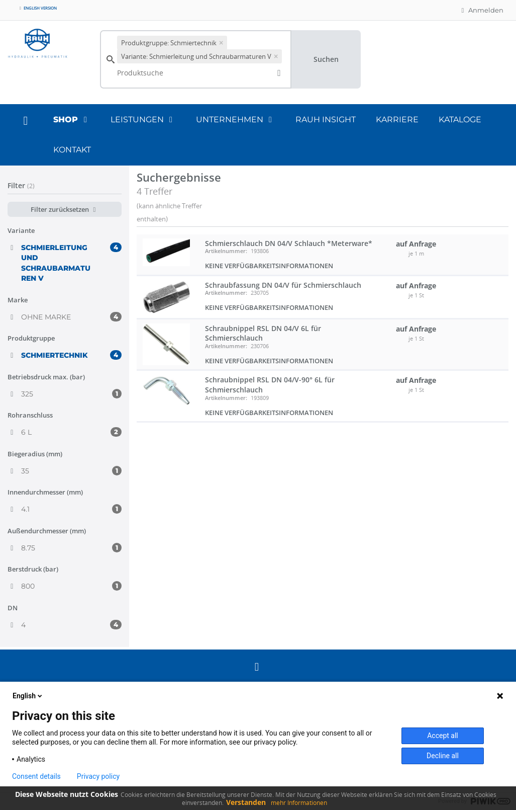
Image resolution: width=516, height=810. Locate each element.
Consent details (36, 776)
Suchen (326, 59)
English (28, 696)
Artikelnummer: (226, 251)
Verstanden (246, 802)
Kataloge (460, 119)
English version (37, 8)
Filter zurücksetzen (64, 209)
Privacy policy (98, 776)
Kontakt (72, 149)
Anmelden (481, 10)
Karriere (397, 119)
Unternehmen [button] (235, 119)
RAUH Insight (325, 119)
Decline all (443, 756)
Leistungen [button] (143, 119)
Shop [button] (71, 119)
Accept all (442, 736)
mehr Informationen (299, 802)
